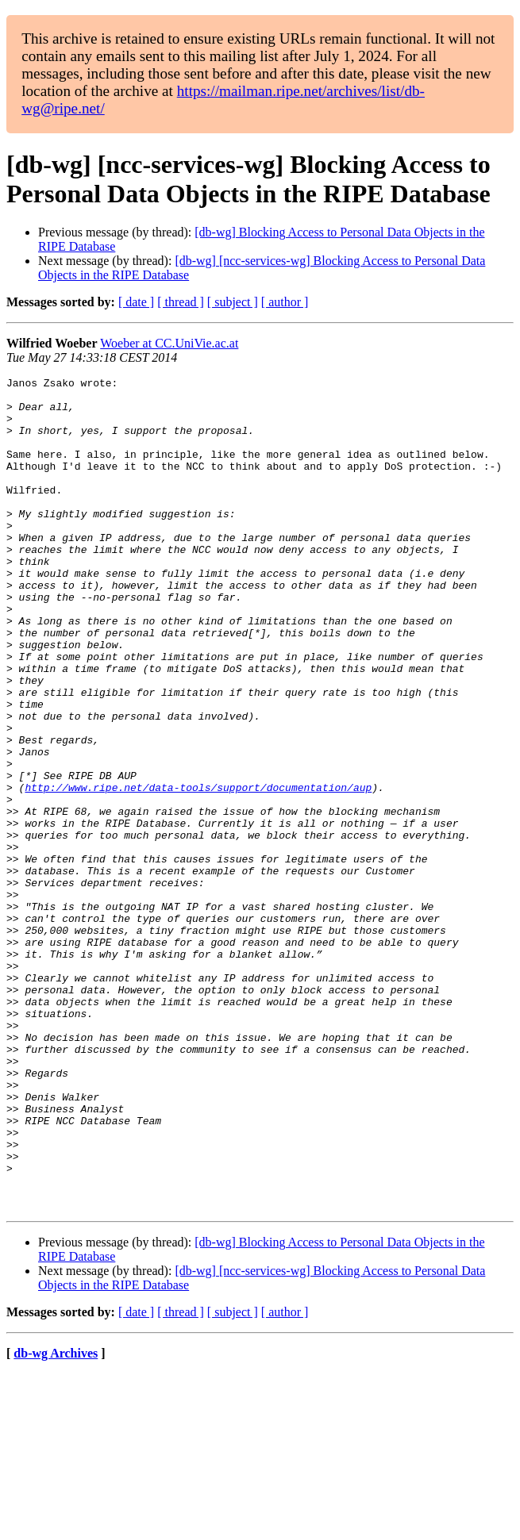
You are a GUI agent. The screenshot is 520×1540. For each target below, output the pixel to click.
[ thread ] (180, 302)
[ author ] (285, 302)
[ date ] (136, 302)
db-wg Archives (55, 1520)
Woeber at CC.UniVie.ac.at (169, 343)
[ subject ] (232, 302)
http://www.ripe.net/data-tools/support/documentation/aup (198, 870)
